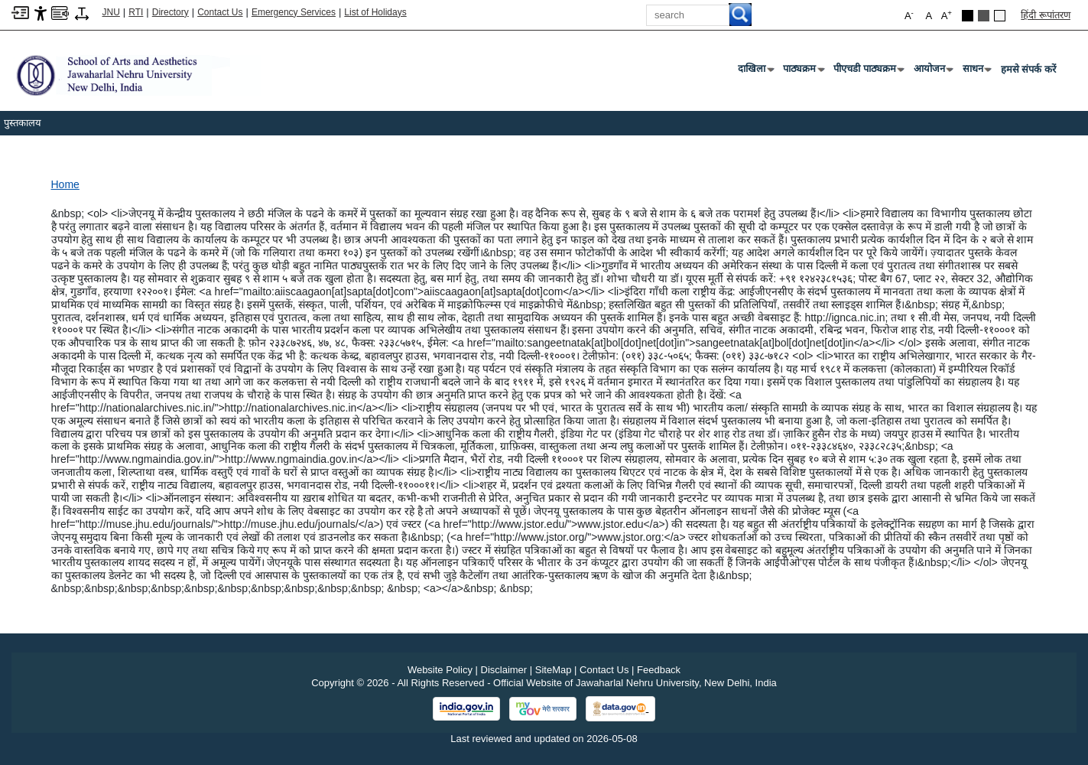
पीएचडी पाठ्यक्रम (868, 72)
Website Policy (440, 669)
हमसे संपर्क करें (1028, 69)
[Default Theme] (999, 15)
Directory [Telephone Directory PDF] (170, 12)
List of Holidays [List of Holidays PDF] (375, 12)
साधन (976, 72)
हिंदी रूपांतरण (1045, 15)
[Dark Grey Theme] (983, 15)
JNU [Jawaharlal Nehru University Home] (111, 12)
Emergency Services (294, 12)
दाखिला (754, 72)
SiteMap (553, 669)
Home (65, 184)
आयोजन (932, 72)
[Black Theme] (967, 15)
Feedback (658, 669)
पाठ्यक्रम (802, 72)
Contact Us (219, 12)
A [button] (946, 14)
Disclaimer (504, 669)
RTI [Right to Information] (135, 12)
